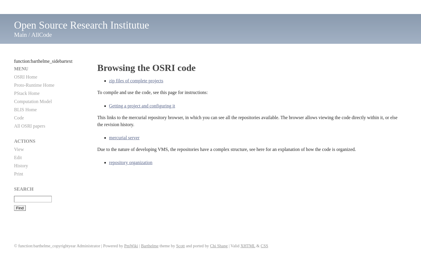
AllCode (41, 34)
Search (24, 189)
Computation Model (33, 101)
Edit (18, 157)
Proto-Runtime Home (34, 85)
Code (19, 117)
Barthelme (149, 245)
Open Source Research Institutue (81, 25)
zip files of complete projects (136, 80)
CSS (264, 245)
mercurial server (124, 137)
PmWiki (131, 245)
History (21, 165)
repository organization (131, 162)
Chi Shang (218, 245)
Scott (180, 245)
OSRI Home (25, 76)
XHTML (248, 245)
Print (18, 173)
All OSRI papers (29, 125)
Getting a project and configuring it (142, 105)
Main (20, 34)
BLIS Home (25, 109)
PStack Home (27, 93)
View (19, 149)
